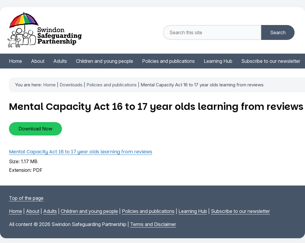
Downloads (71, 85)
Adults (50, 211)
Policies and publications (111, 85)
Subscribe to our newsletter (240, 211)
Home (49, 85)
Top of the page (26, 198)
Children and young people (89, 211)
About (32, 211)
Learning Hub (192, 211)
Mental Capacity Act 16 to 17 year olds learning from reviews (80, 151)
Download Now (35, 129)
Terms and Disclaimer (153, 224)
